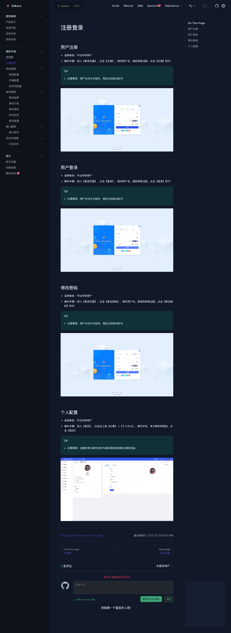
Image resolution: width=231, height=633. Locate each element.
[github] (217, 6)
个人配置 (193, 46)
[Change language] (192, 6)
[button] (24, 16)
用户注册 (193, 28)
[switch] (205, 6)
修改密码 (193, 40)
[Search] (69, 5)
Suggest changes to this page (82, 535)
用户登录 (193, 34)
